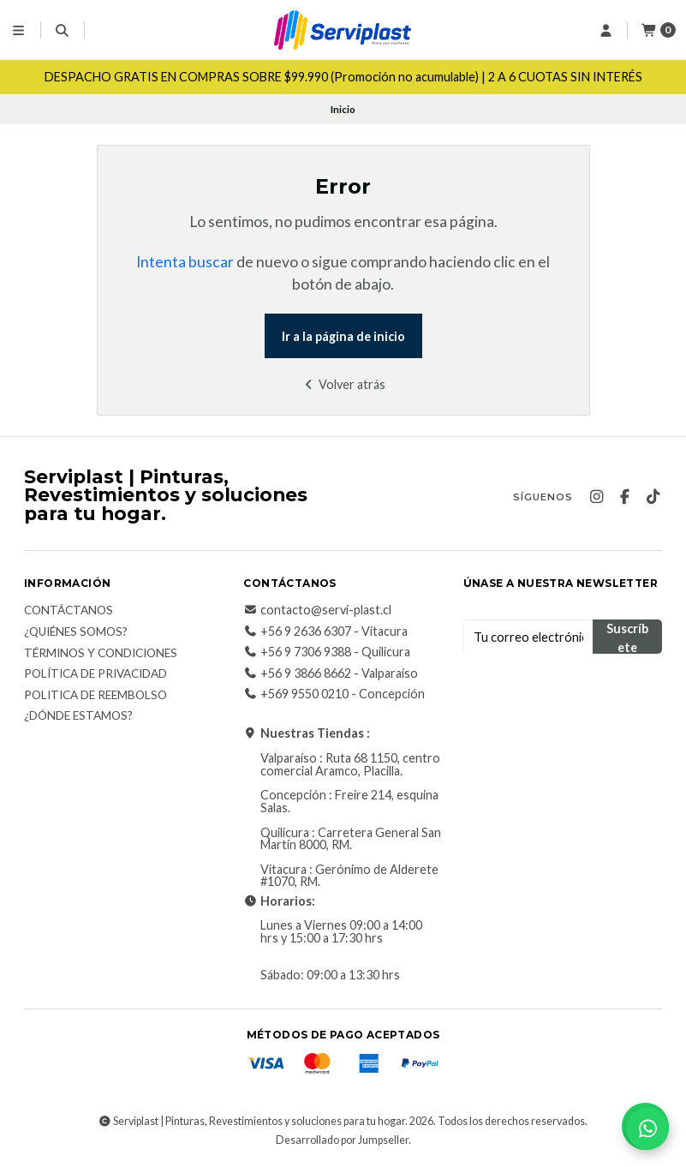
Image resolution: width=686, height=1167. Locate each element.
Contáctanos (68, 611)
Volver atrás (343, 384)
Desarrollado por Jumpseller (342, 1140)
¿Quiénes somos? (76, 632)
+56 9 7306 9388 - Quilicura (326, 652)
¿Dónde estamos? (78, 716)
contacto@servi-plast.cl (317, 610)
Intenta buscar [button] (185, 262)
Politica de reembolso (95, 696)
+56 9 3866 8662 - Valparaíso (330, 673)
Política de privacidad (95, 674)
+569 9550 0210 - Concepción (334, 694)
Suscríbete (627, 637)
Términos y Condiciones (100, 654)
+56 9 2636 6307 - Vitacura (325, 631)
